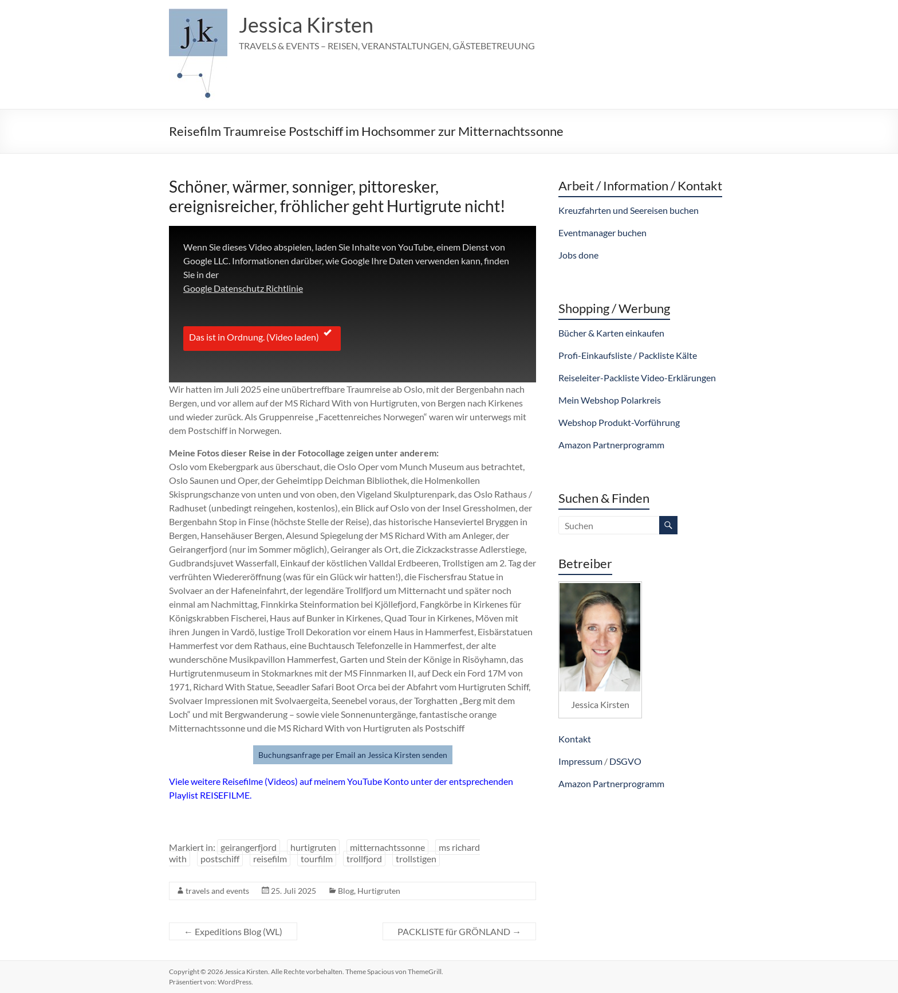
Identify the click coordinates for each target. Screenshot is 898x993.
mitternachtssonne (387, 847)
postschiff (219, 858)
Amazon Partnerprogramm (611, 444)
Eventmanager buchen (602, 232)
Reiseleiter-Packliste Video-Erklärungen (637, 377)
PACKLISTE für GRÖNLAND (459, 931)
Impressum (580, 761)
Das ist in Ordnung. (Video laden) (262, 335)
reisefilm (270, 858)
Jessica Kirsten (306, 24)
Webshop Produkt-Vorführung (619, 422)
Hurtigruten (378, 891)
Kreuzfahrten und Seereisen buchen (628, 210)
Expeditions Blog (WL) (233, 931)
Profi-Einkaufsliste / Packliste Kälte (627, 355)
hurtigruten (313, 847)
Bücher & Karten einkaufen (611, 332)
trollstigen (416, 858)
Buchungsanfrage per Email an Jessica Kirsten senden (352, 755)
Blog (346, 891)
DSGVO (625, 761)
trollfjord (364, 858)
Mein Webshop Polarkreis (609, 399)
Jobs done (578, 254)
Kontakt (574, 738)
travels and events (217, 891)
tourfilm (317, 858)
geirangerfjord (248, 847)
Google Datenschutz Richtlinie (243, 288)
